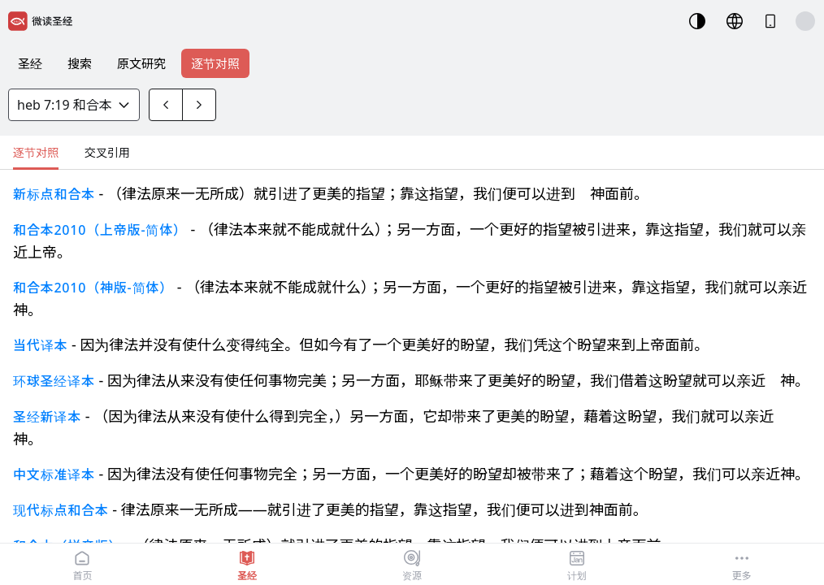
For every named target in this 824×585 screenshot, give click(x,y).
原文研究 (141, 63)
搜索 (79, 63)
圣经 (30, 63)
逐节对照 (215, 63)
